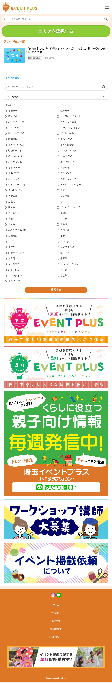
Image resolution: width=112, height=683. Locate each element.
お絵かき (63, 168)
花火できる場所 (66, 247)
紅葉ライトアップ (15, 253)
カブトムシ (12, 242)
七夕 (61, 236)
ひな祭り (63, 276)
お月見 (10, 259)
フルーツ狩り (13, 128)
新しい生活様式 (14, 134)
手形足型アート (14, 173)
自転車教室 (64, 139)
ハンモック (12, 179)
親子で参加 (12, 117)
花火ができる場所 (15, 230)
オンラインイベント (69, 117)
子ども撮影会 (65, 145)
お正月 (62, 270)
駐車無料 (63, 111)
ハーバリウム (13, 162)
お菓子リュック (66, 179)
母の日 (62, 213)
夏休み (10, 225)
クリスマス (12, 264)
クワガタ (63, 242)
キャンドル (12, 168)
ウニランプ (64, 173)
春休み (10, 208)
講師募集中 (56, 629)
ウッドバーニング (15, 185)
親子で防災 (64, 253)
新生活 (10, 202)
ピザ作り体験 (65, 134)
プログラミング (66, 151)
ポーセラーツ (65, 162)
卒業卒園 (63, 196)
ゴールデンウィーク (69, 208)
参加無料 (11, 111)
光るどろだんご (14, 145)
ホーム (56, 605)
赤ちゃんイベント (15, 156)
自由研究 (11, 236)
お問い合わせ (56, 637)
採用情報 (56, 621)
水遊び (62, 225)
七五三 (62, 259)
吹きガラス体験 (66, 122)
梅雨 (9, 219)
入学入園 (11, 196)
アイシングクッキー (69, 185)
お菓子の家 (64, 156)
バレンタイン (13, 276)
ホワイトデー (13, 282)
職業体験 (11, 139)
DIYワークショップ (68, 128)
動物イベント (13, 151)
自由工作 (63, 230)
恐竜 (61, 191)
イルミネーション (67, 264)
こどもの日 (12, 213)
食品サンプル (13, 191)
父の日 (62, 219)
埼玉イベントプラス (19, 7)
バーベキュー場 (14, 122)
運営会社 (56, 613)
